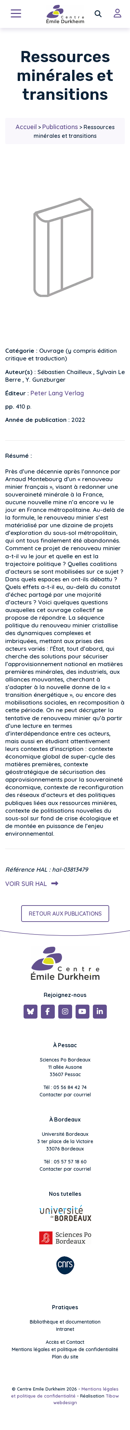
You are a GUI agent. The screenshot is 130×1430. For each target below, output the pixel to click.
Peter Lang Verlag (57, 393)
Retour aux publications (65, 913)
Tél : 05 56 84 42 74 (65, 1087)
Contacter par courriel (65, 1095)
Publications (60, 127)
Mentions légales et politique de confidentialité (65, 1349)
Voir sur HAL (30, 884)
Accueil (26, 127)
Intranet (65, 1329)
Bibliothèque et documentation (65, 1322)
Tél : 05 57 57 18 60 (65, 1162)
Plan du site (65, 1357)
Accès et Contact (65, 1342)
